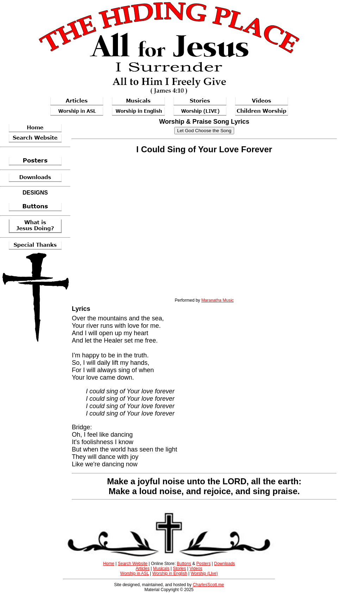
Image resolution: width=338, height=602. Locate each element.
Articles (142, 568)
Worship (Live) (204, 573)
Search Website (133, 563)
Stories (179, 568)
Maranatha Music (217, 300)
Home (108, 563)
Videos (195, 568)
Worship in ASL (134, 573)
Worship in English (169, 573)
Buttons (184, 563)
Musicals (161, 568)
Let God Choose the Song (204, 130)
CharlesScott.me (208, 584)
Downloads (224, 563)
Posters (203, 563)
